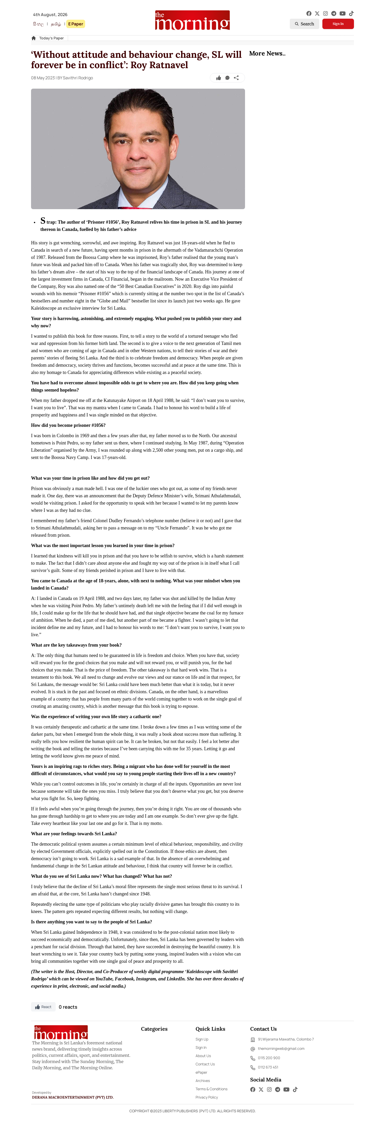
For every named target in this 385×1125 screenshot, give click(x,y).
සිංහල (38, 24)
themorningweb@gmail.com (277, 1049)
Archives (203, 1080)
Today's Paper (51, 38)
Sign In (338, 24)
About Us (203, 1055)
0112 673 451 (264, 1068)
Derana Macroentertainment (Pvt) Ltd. (73, 1097)
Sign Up (202, 1039)
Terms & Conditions (211, 1088)
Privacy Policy (207, 1097)
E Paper (75, 24)
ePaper (201, 1072)
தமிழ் (56, 24)
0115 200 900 (265, 1058)
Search (304, 23)
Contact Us (205, 1064)
